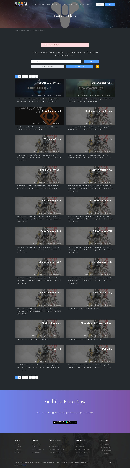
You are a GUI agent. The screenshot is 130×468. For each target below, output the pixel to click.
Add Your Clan (80, 66)
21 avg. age (48, 361)
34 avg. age (98, 95)
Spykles (25, 465)
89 (39, 95)
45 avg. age (98, 274)
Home (17, 30)
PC (85, 95)
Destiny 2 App (85, 3)
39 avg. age (47, 95)
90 (90, 95)
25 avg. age (99, 124)
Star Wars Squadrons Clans (83, 450)
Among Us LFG (53, 444)
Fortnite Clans (105, 453)
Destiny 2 (31, 30)
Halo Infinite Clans (80, 453)
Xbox (32, 95)
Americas (57, 95)
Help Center (18, 453)
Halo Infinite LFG (54, 453)
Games (23, 30)
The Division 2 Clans (81, 444)
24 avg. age (47, 336)
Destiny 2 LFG (53, 3)
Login (100, 3)
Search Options (47, 66)
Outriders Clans (105, 447)
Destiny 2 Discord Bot (69, 3)
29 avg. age (98, 305)
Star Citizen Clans (106, 450)
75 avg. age (98, 152)
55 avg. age (98, 361)
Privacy (17, 444)
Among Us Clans (80, 447)
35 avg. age (47, 152)
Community (18, 450)
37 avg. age (47, 124)
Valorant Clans (105, 444)
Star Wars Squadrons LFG (57, 450)
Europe (109, 124)
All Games (109, 3)
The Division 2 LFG (55, 447)
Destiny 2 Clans (39, 3)
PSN (32, 124)
